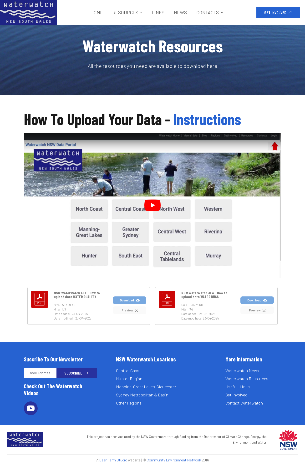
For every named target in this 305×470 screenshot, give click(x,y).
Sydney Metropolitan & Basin (142, 394)
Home (97, 12)
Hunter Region (129, 378)
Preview (130, 310)
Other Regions (129, 402)
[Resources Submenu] (142, 12)
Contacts (207, 12)
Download (130, 300)
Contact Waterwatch (244, 402)
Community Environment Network (174, 460)
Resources (125, 12)
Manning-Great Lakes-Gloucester (146, 386)
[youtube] (31, 408)
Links (158, 12)
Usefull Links (237, 386)
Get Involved (236, 394)
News (180, 12)
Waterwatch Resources (246, 378)
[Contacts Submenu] (223, 12)
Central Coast (128, 370)
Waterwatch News (242, 370)
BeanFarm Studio (113, 460)
